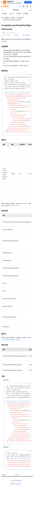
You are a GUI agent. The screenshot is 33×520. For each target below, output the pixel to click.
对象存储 (7, 17)
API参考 (13, 17)
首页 (2, 17)
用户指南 (4, 13)
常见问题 (25, 13)
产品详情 (16, 35)
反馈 (18, 489)
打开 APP (28, 2)
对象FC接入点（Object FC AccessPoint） (12, 19)
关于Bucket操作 (20, 17)
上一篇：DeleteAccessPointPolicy (8, 481)
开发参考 (11, 13)
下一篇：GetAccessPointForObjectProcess (24, 481)
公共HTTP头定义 (14, 208)
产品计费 (18, 13)
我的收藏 (27, 35)
